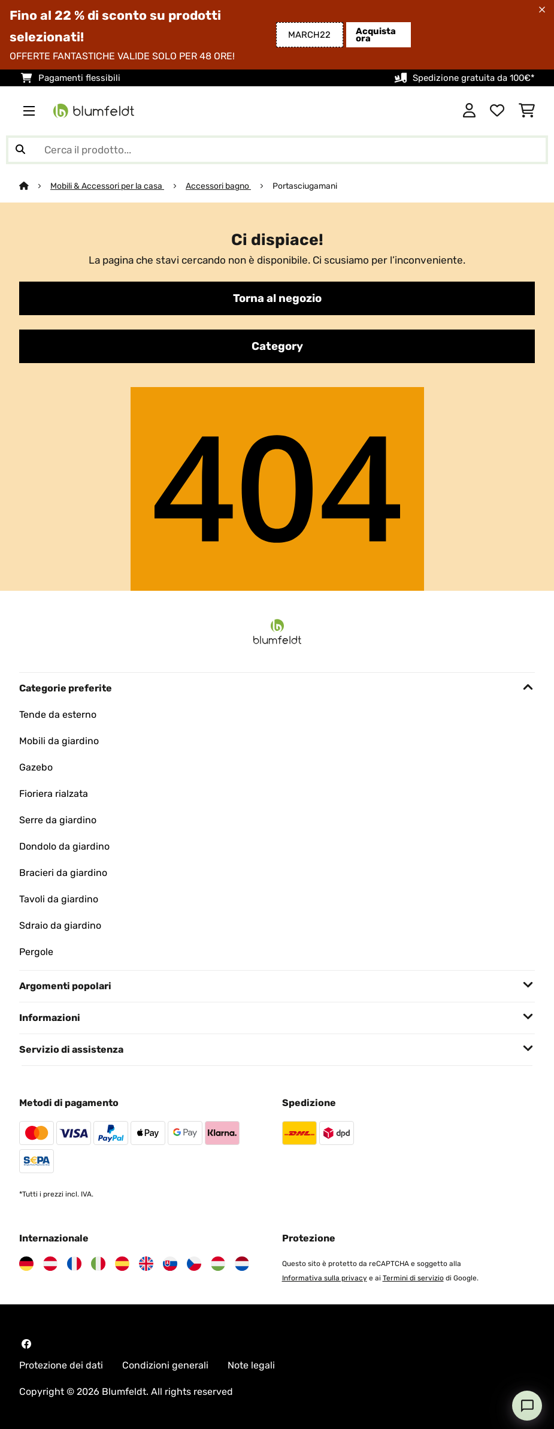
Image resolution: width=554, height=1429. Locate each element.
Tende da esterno (57, 714)
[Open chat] (527, 1406)
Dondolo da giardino (64, 846)
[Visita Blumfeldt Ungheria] (218, 1263)
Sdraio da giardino (60, 925)
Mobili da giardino (59, 741)
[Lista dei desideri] (497, 111)
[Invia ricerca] (20, 150)
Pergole (36, 951)
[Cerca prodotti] (277, 149)
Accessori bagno (218, 186)
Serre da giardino (57, 820)
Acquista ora (376, 35)
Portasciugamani (305, 186)
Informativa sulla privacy (324, 1278)
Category (277, 346)
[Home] (34, 186)
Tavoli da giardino (58, 899)
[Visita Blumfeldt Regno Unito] (146, 1263)
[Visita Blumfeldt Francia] (74, 1263)
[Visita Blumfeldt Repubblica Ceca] (194, 1263)
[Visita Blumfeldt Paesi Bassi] (242, 1263)
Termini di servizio (413, 1278)
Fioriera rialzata (53, 793)
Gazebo (36, 767)
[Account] (469, 111)
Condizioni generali (165, 1365)
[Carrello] (527, 111)
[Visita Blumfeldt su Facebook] (26, 1344)
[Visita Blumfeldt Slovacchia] (170, 1263)
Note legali (251, 1365)
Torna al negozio (277, 298)
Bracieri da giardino (63, 872)
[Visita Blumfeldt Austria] (50, 1263)
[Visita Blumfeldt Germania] (26, 1263)
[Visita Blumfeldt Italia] (98, 1263)
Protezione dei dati (61, 1365)
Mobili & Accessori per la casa (107, 186)
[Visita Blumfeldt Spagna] (122, 1263)
